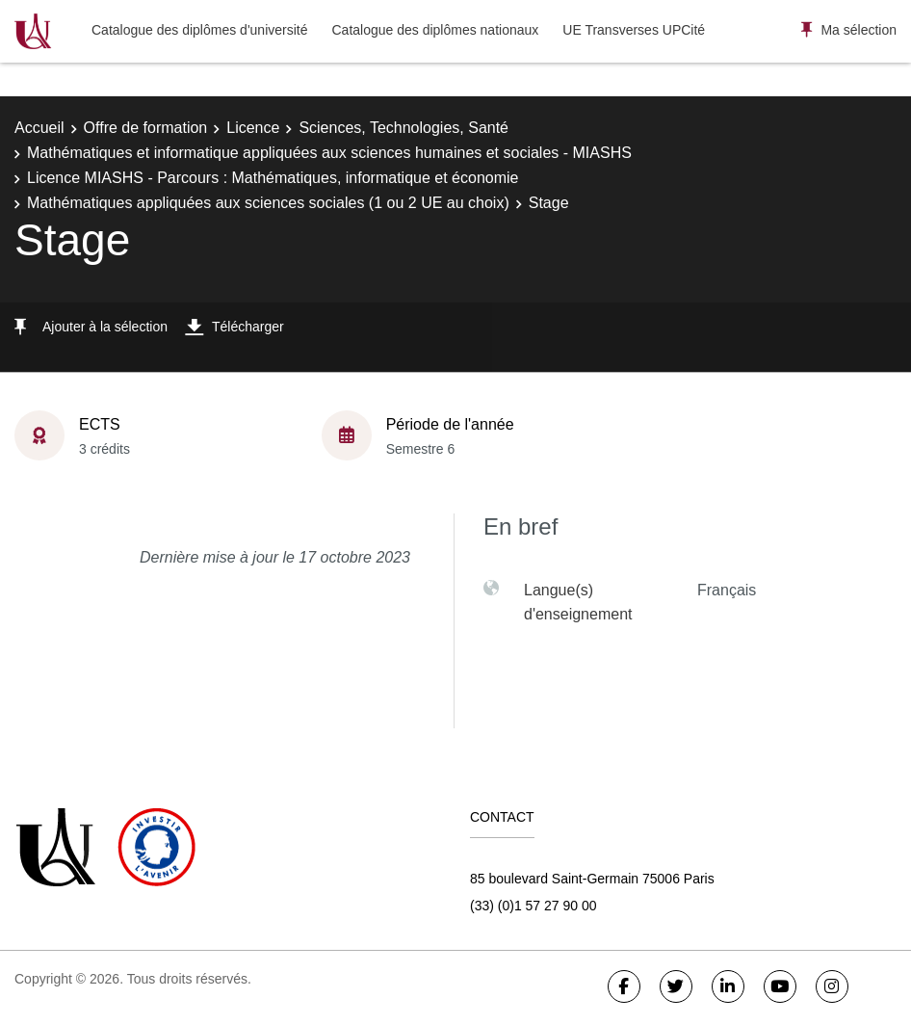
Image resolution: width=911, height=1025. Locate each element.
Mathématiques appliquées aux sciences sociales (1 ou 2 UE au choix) (268, 203)
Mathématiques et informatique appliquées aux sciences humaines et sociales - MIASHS (329, 153)
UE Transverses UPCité (633, 30)
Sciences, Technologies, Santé (403, 127)
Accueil (39, 127)
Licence (252, 127)
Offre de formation (146, 127)
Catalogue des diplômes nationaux (434, 30)
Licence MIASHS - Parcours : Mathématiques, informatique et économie (272, 178)
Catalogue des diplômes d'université (199, 30)
